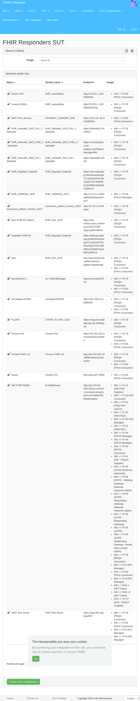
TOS (81, 652)
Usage (30, 60)
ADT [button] (6, 10)
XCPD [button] (59, 10)
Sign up (121, 29)
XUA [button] (73, 10)
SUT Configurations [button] (110, 10)
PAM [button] (19, 10)
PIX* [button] (46, 10)
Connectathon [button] (11, 20)
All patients (88, 10)
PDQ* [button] (32, 10)
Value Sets (52, 20)
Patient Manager (14, 2)
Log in (134, 29)
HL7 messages (33, 20)
